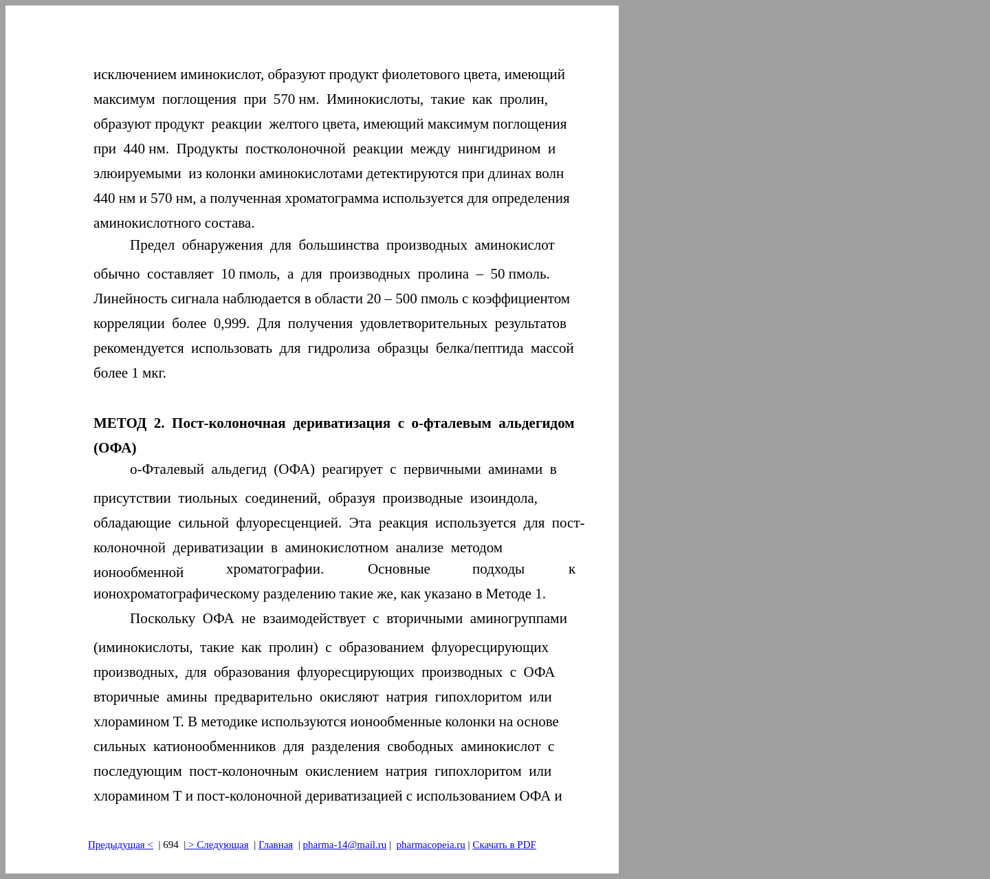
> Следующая (217, 844)
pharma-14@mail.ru (345, 844)
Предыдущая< (120, 844)
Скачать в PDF (504, 844)
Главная (275, 844)
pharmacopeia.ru (430, 844)
